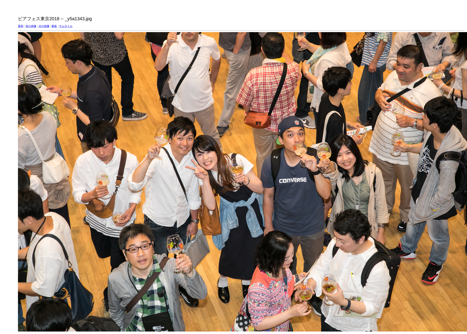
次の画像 (44, 26)
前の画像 (31, 26)
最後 (54, 26)
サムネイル (66, 26)
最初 (20, 26)
